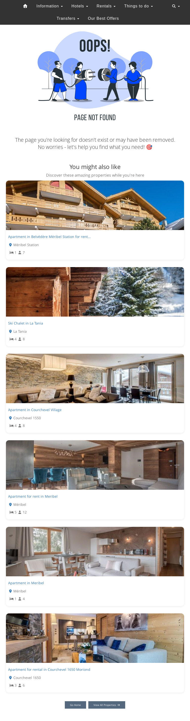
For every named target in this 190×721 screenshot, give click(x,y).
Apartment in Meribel (26, 583)
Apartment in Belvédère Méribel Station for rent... (49, 236)
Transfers (68, 18)
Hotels (79, 6)
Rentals (106, 6)
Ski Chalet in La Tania (25, 323)
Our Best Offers (103, 18)
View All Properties (107, 705)
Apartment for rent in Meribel (33, 496)
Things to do (138, 6)
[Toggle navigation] (176, 6)
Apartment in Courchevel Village (35, 409)
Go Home (75, 705)
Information (49, 6)
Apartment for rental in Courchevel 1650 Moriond (49, 669)
